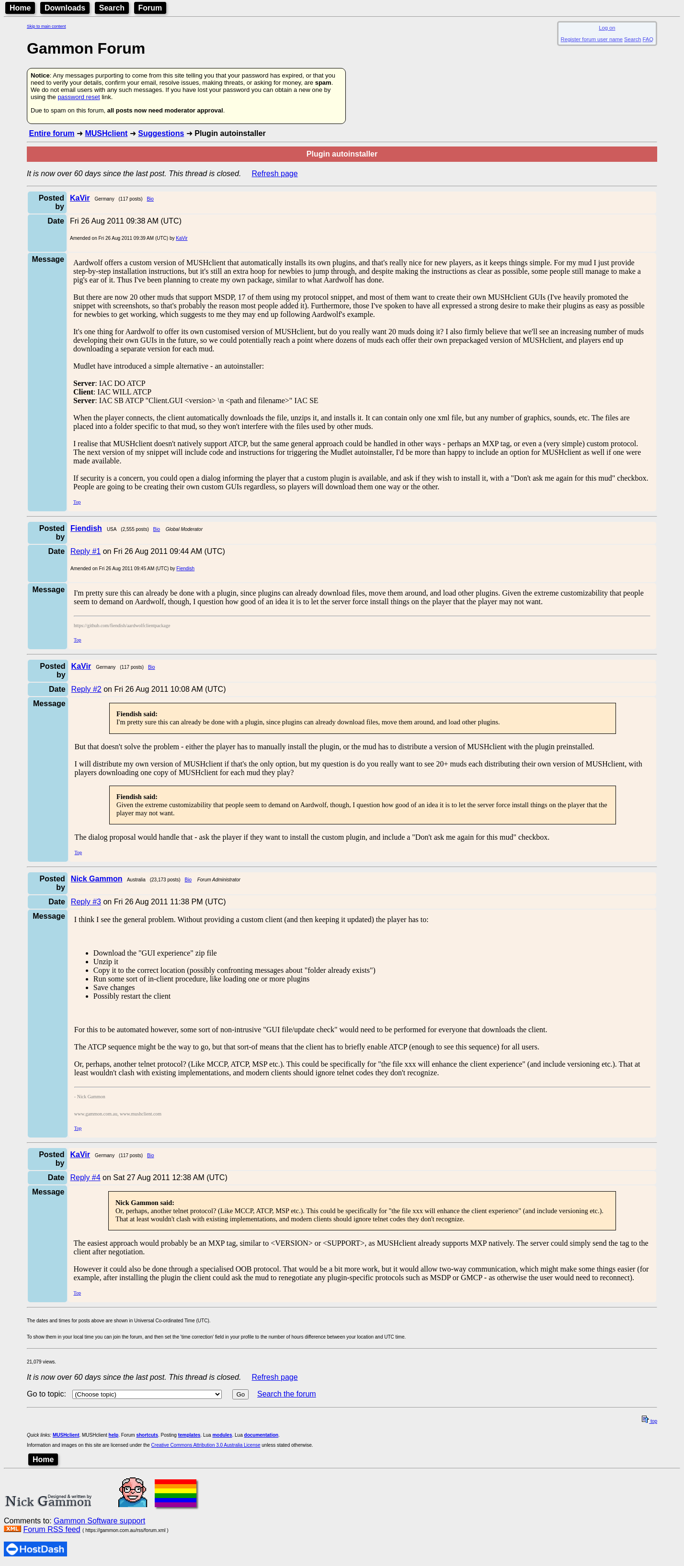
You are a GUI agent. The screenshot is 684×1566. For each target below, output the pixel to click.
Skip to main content (46, 26)
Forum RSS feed (51, 1529)
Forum (150, 8)
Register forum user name (592, 39)
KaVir (181, 238)
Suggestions (161, 133)
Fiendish (185, 568)
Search (112, 8)
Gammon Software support (99, 1521)
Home (20, 8)
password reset (78, 97)
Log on (607, 28)
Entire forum (51, 133)
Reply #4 (85, 1177)
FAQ (648, 39)
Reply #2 (86, 689)
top (649, 1421)
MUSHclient (106, 133)
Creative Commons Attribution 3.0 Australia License (206, 1445)
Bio (150, 199)
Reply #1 (85, 551)
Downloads (65, 8)
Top (76, 502)
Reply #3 (86, 902)
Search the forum (286, 1394)
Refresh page (275, 173)
